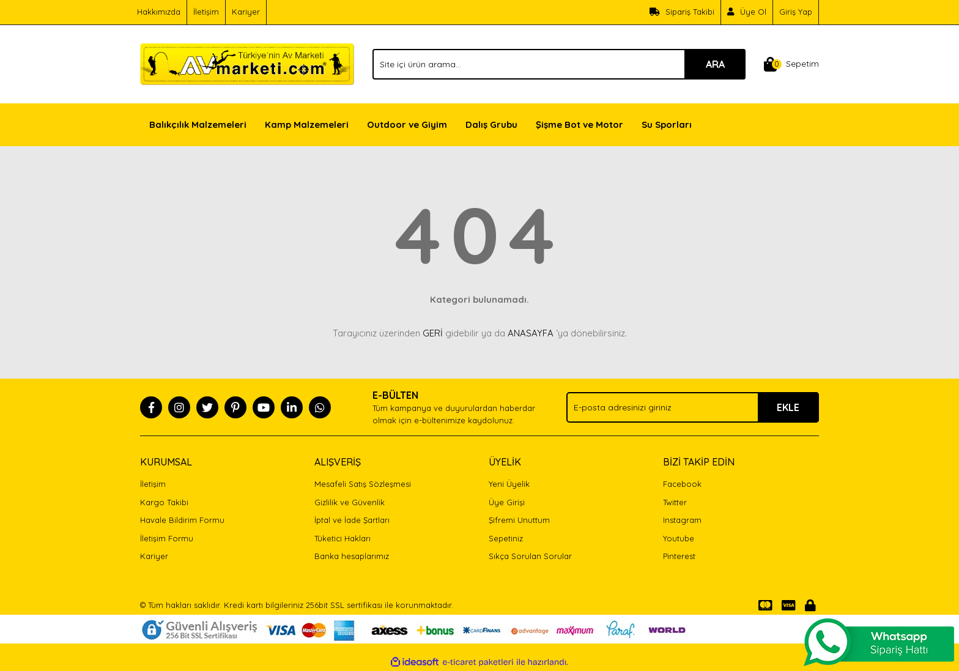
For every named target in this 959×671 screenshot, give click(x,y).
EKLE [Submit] (788, 407)
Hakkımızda (158, 12)
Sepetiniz (506, 538)
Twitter (675, 502)
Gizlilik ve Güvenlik (349, 502)
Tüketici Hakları (342, 538)
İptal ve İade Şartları (352, 520)
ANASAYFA (531, 333)
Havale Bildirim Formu (182, 520)
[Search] (559, 64)
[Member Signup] (747, 12)
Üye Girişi (507, 502)
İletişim (206, 12)
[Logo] (247, 63)
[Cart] (791, 64)
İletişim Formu (166, 538)
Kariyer (246, 12)
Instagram (682, 520)
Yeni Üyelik (509, 484)
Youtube (678, 538)
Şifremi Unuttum (519, 520)
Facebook (682, 484)
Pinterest (679, 556)
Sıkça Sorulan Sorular (530, 556)
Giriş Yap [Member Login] (795, 12)
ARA (715, 64)
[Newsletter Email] (692, 407)
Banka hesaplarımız (351, 556)
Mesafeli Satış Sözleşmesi (362, 484)
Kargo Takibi (164, 502)
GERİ (433, 333)
